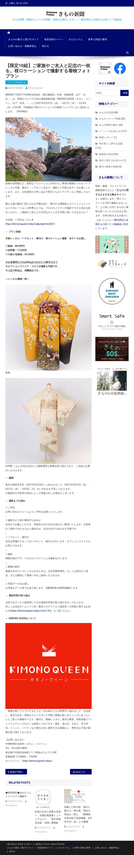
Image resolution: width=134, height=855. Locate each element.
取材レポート (106, 137)
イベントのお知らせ (16, 82)
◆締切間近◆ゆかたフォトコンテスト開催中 (18, 794)
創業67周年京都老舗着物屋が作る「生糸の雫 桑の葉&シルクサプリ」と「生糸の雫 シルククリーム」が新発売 (18, 772)
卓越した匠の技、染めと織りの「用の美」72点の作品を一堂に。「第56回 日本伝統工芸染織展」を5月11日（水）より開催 (77, 814)
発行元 (45, 46)
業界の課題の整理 (97, 39)
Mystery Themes (73, 844)
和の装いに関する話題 (111, 143)
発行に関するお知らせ (111, 160)
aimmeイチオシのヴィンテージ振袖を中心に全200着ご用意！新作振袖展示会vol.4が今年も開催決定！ (82, 772)
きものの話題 (106, 112)
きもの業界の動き (108, 125)
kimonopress (35, 88)
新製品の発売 (106, 154)
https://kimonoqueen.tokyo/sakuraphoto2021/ (30, 224)
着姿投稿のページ (53, 39)
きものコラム (76, 39)
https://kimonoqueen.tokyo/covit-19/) (31, 610)
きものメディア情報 (109, 118)
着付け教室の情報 (108, 166)
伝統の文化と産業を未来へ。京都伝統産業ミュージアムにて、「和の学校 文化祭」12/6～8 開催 (48, 817)
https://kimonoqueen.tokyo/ (37, 761)
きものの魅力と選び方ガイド (23, 39)
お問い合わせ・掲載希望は (22, 46)
